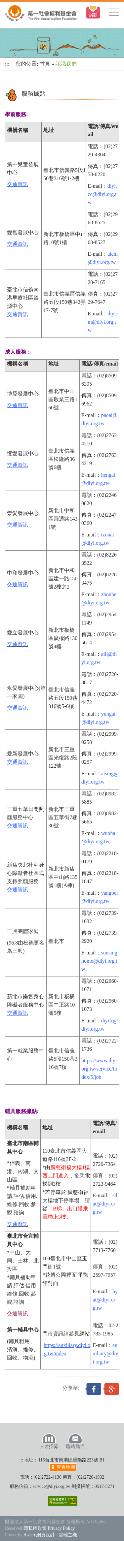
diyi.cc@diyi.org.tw (102, 194)
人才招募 (49, 1441)
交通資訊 (17, 314)
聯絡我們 (75, 1441)
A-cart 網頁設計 (39, 1534)
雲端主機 (68, 1534)
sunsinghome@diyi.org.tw (99, 961)
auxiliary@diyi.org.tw (105, 1353)
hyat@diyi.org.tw (105, 1300)
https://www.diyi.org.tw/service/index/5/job (99, 1069)
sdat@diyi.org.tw (105, 1204)
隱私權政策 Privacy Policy (49, 1528)
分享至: (71, 1388)
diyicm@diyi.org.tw (103, 322)
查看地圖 (63, 1467)
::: (7, 64)
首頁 (45, 64)
